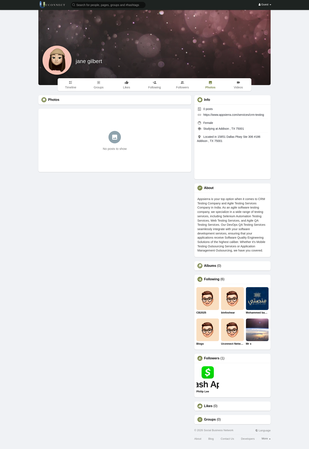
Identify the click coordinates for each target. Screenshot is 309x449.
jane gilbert (89, 61)
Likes (208, 406)
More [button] (266, 438)
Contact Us (227, 438)
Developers (248, 438)
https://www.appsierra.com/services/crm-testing (233, 114)
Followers (212, 358)
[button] (108, 4)
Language (263, 430)
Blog (211, 438)
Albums (210, 265)
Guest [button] (265, 4)
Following (212, 279)
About (197, 438)
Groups (210, 419)
